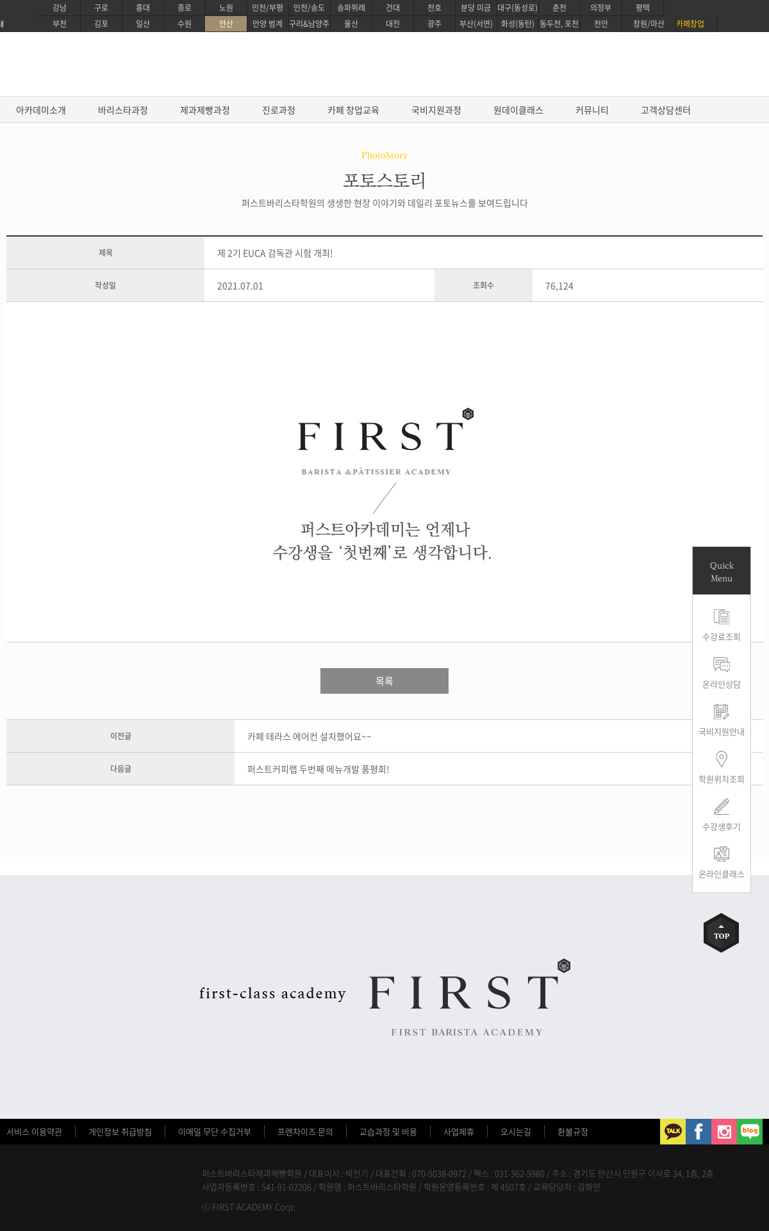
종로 (185, 7)
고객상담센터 (666, 109)
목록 (384, 681)
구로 (101, 7)
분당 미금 (476, 7)
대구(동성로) (517, 7)
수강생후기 (721, 826)
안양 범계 (267, 23)
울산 (351, 23)
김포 (101, 23)
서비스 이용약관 (34, 1131)
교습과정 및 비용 (388, 1131)
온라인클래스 (722, 873)
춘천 (559, 7)
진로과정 (278, 109)
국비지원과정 (436, 109)
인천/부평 (267, 7)
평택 (643, 7)
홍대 (143, 7)
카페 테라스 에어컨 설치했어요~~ (309, 736)
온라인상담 (721, 684)
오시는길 (515, 1131)
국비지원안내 (722, 731)
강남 (60, 7)
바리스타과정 (123, 109)
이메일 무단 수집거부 (214, 1131)
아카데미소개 (41, 109)
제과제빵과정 (205, 109)
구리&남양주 (309, 23)
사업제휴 (458, 1131)
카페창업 (690, 23)
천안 (601, 23)
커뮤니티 (592, 109)
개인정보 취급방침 (120, 1131)
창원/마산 (649, 23)
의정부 (600, 7)
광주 (434, 23)
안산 (226, 23)
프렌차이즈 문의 (305, 1131)
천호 (434, 7)
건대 (393, 7)
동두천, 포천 (559, 23)
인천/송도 (309, 7)
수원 (185, 23)
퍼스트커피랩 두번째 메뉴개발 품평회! (318, 768)
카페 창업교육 (353, 109)
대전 (393, 23)
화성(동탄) (517, 23)
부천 (60, 23)
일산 (143, 23)
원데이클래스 (518, 109)
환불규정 (573, 1131)
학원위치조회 (722, 779)
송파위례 (351, 7)
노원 (226, 7)
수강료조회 (721, 636)
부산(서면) (476, 23)
